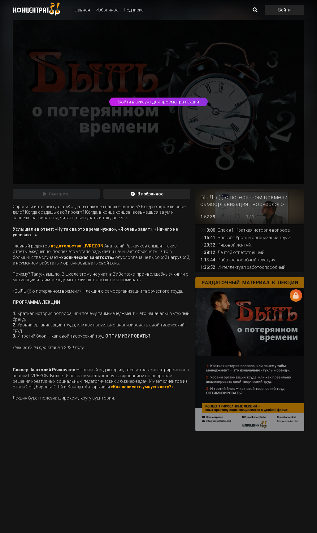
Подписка (134, 9)
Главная (81, 9)
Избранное (107, 9)
